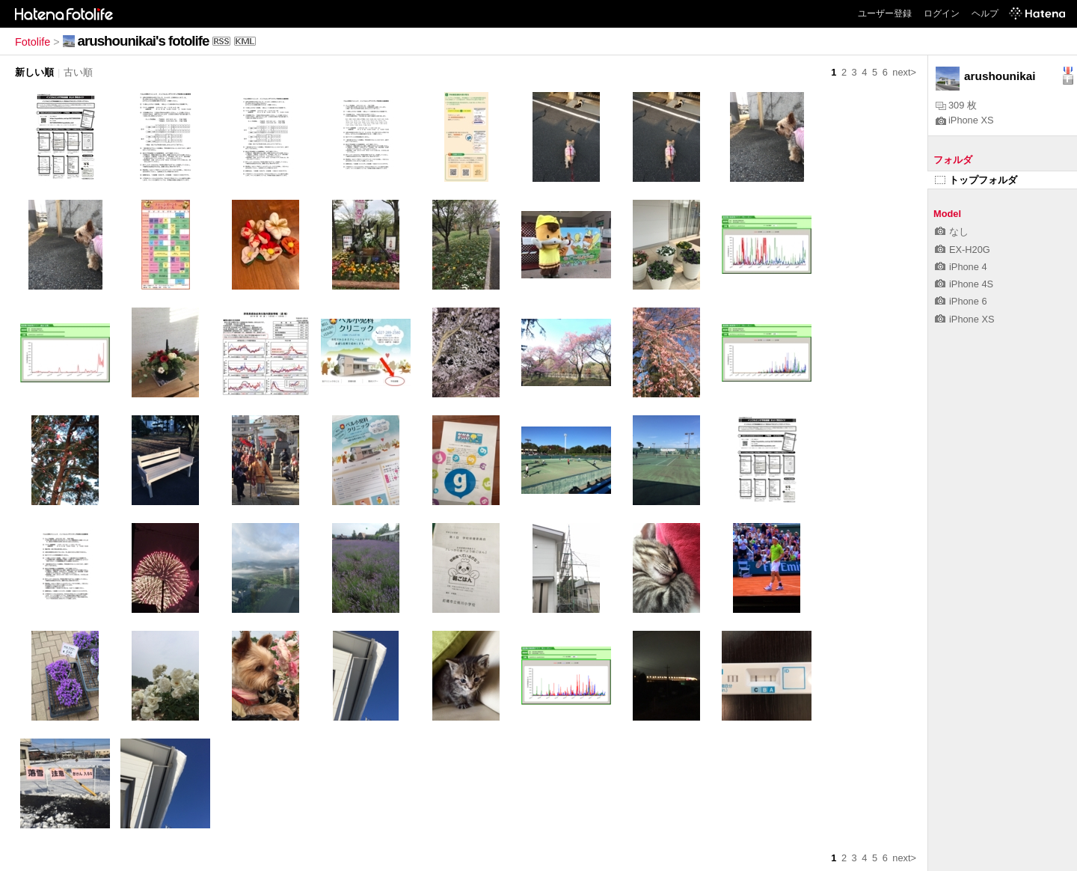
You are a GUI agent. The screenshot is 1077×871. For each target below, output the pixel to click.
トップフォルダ (976, 180)
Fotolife (32, 42)
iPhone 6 (961, 301)
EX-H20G (962, 249)
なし (952, 231)
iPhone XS (964, 120)
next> (904, 72)
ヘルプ (985, 13)
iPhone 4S (964, 284)
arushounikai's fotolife (143, 41)
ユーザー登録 (885, 13)
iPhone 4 (961, 266)
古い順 (78, 72)
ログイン (942, 13)
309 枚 (956, 105)
